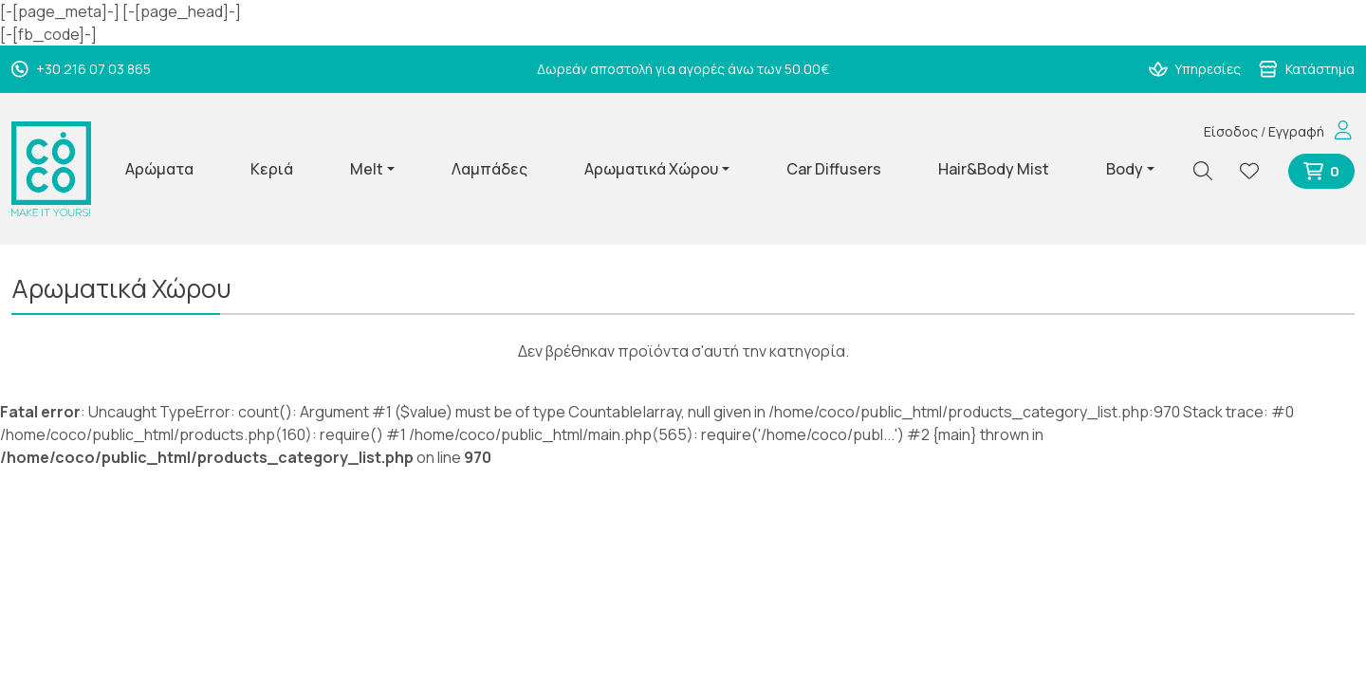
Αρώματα (159, 168)
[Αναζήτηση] (1210, 171)
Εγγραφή (1296, 131)
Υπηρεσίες (1195, 69)
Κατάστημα (1307, 69)
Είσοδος (1231, 131)
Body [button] (1124, 168)
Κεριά (271, 168)
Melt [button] (366, 168)
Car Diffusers (833, 168)
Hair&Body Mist (993, 168)
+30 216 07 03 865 (81, 69)
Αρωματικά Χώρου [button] (651, 168)
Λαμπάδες (489, 168)
